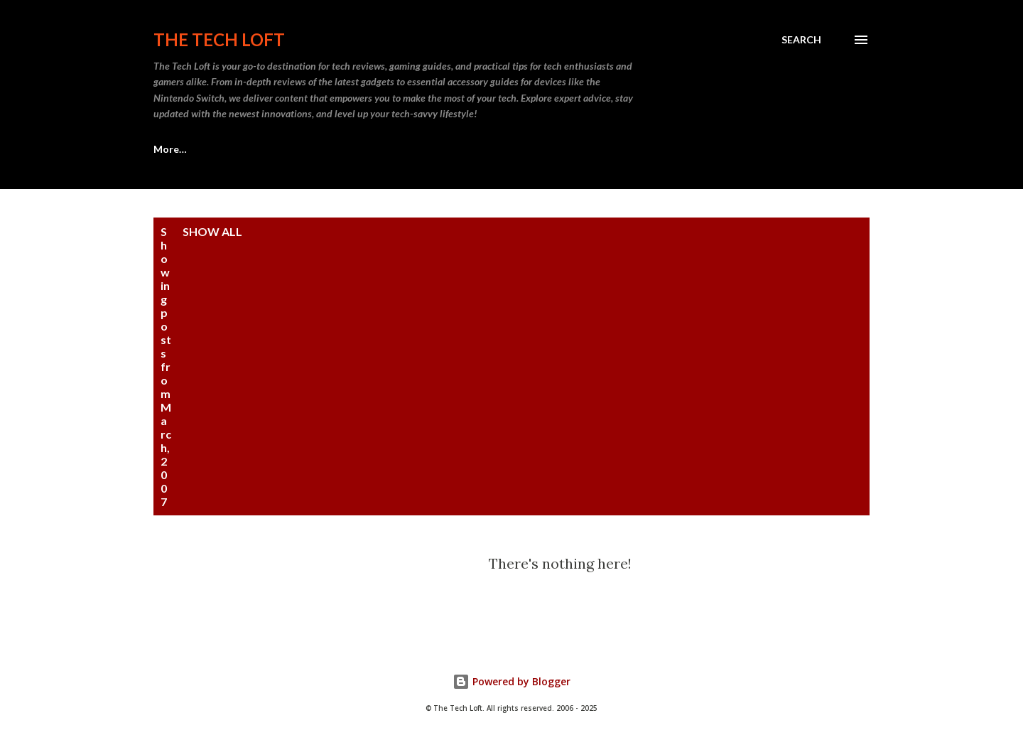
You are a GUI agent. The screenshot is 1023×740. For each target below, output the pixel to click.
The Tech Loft (219, 39)
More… (606, 149)
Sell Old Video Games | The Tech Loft (311, 149)
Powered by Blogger (511, 681)
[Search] (801, 39)
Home (167, 149)
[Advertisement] (593, 331)
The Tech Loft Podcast (494, 149)
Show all (212, 231)
